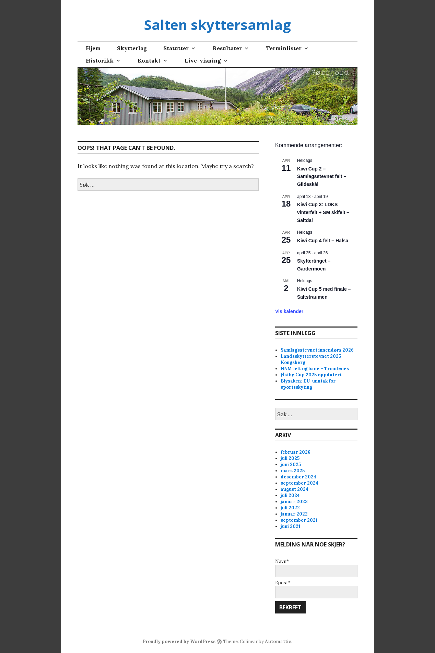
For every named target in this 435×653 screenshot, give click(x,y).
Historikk (100, 60)
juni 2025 (291, 464)
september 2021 (299, 520)
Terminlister (284, 48)
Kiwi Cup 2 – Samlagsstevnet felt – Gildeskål (321, 176)
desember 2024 (298, 477)
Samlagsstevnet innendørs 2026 (317, 350)
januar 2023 (294, 502)
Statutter (176, 48)
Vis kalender (289, 311)
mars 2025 (293, 471)
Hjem (93, 48)
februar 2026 (295, 452)
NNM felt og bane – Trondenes (315, 369)
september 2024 (299, 483)
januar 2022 (294, 514)
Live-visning (203, 60)
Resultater (227, 48)
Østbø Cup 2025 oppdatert (311, 375)
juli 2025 (290, 458)
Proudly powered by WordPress (179, 641)
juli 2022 (290, 508)
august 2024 (294, 489)
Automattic (278, 641)
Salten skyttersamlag (217, 24)
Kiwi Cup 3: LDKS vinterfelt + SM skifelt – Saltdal (323, 212)
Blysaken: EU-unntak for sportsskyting (308, 384)
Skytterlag (132, 48)
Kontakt (149, 60)
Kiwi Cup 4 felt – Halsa (322, 240)
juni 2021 (291, 526)
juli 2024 (290, 495)
